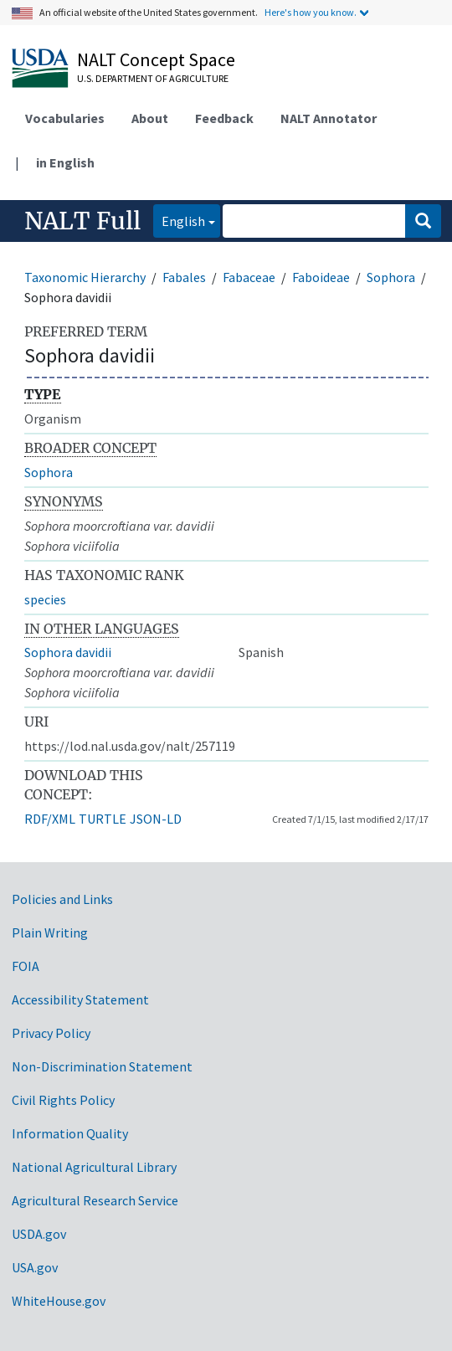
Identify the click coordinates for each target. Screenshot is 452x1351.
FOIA (25, 966)
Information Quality (70, 1133)
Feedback (224, 118)
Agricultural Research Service (95, 1200)
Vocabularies (65, 118)
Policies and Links (62, 899)
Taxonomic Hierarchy (85, 277)
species (45, 599)
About (149, 118)
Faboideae (321, 277)
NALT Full (82, 221)
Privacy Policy (51, 1033)
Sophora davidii (67, 652)
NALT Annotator (328, 118)
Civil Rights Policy (63, 1100)
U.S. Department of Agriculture (153, 78)
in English (65, 162)
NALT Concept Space (156, 59)
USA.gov (35, 1267)
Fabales (184, 277)
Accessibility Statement (80, 999)
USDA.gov (39, 1233)
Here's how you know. (311, 12)
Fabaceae (249, 277)
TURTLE (102, 818)
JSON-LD (156, 818)
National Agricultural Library (94, 1166)
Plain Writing (50, 932)
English (179, 219)
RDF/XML (49, 818)
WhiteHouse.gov (58, 1300)
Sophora (391, 277)
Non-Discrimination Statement (102, 1066)
